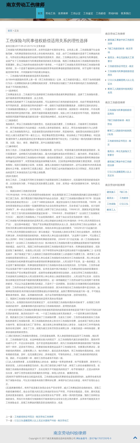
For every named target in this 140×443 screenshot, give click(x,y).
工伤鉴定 (88, 13)
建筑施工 (111, 191)
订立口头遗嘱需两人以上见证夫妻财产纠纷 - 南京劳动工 (41, 420)
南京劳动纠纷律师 (70, 433)
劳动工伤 (50, 13)
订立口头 (123, 203)
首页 (40, 13)
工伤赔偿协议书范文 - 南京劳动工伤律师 (33, 416)
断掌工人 (111, 209)
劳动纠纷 (113, 13)
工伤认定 (76, 13)
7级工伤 (123, 191)
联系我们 (126, 13)
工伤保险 (111, 203)
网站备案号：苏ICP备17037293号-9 (93, 438)
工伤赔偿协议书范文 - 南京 (121, 66)
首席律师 (63, 13)
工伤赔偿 (101, 13)
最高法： (111, 197)
